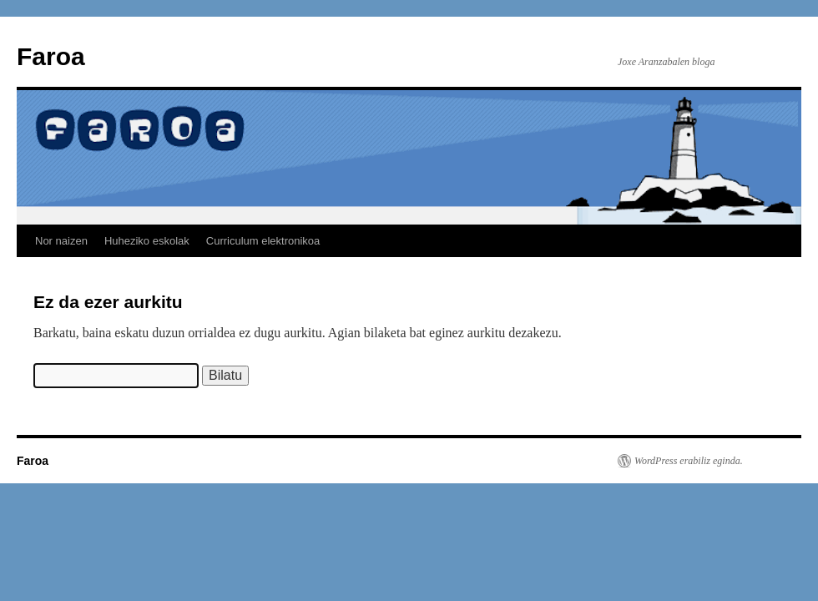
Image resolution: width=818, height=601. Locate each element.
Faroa (51, 56)
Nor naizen (61, 241)
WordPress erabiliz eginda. (688, 461)
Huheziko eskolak (146, 241)
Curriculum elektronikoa (263, 241)
